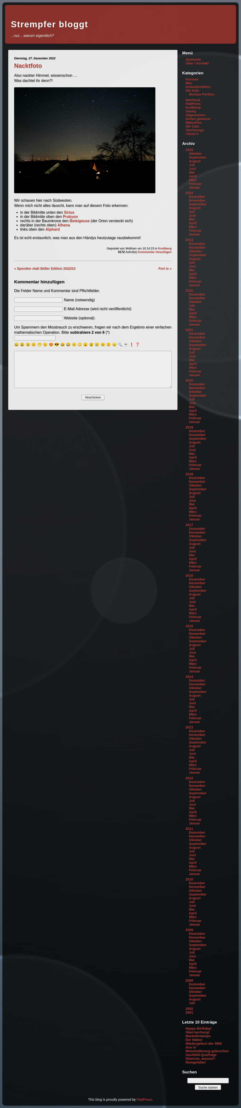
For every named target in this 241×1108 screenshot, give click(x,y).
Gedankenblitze (197, 87)
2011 (189, 829)
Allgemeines (195, 115)
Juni (192, 169)
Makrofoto (193, 122)
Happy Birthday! (198, 1028)
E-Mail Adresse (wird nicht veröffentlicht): (98, 309)
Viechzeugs (194, 130)
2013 (189, 727)
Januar (194, 187)
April (193, 176)
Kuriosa (191, 79)
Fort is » (165, 268)
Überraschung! (197, 1032)
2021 (189, 330)
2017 (189, 525)
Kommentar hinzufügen (155, 252)
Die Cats (192, 126)
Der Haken (193, 1040)
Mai (192, 172)
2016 (189, 575)
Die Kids (192, 90)
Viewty (190, 111)
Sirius (69, 212)
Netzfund (192, 100)
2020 (189, 380)
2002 (189, 1009)
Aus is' (191, 1047)
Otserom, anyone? (200, 1058)
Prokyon (70, 217)
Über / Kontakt (197, 63)
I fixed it (191, 134)
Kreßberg (165, 248)
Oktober (195, 154)
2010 (189, 879)
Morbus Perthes (202, 94)
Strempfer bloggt (49, 24)
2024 (189, 193)
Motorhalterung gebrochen (207, 1051)
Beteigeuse (79, 221)
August (195, 161)
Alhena (63, 225)
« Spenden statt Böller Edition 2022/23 (45, 268)
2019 (189, 427)
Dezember (197, 197)
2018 (189, 474)
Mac (188, 83)
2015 (189, 626)
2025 (189, 150)
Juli (192, 165)
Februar (195, 184)
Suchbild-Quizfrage (201, 1055)
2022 (189, 290)
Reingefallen (195, 1062)
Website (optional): (79, 318)
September (197, 157)
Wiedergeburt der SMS (203, 1043)
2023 (189, 240)
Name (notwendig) (79, 300)
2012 (189, 778)
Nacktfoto (28, 65)
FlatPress (193, 104)
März (193, 180)
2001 (189, 1012)
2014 (189, 677)
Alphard (52, 229)
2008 (189, 980)
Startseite (193, 59)
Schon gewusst (197, 119)
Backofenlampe (197, 1036)
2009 (189, 930)
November (197, 200)
